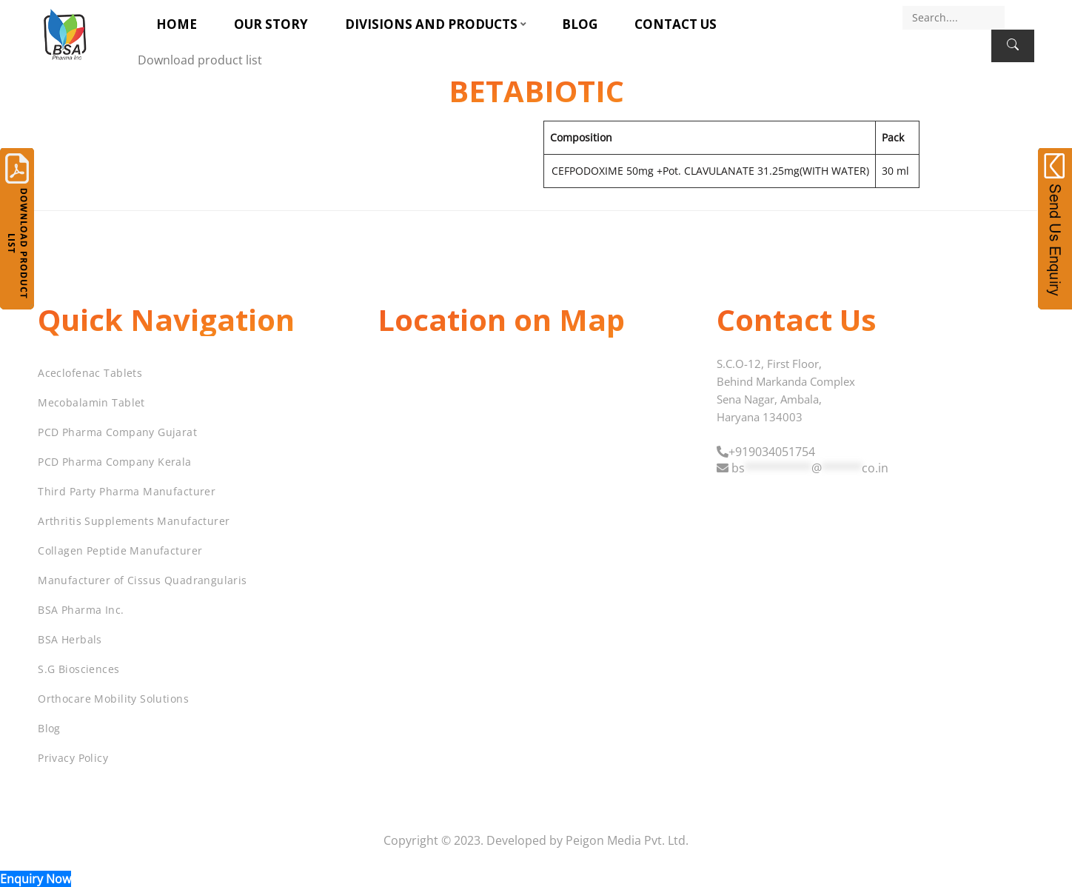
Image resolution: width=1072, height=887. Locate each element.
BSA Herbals (70, 639)
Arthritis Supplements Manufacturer (134, 521)
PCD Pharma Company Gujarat (117, 432)
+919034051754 (771, 452)
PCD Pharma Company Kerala (115, 462)
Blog (579, 24)
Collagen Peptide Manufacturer (120, 550)
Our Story (271, 24)
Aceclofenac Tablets (90, 373)
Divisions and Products (431, 24)
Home (176, 24)
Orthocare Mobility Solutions (113, 699)
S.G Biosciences (78, 669)
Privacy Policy (73, 758)
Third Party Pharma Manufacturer (126, 491)
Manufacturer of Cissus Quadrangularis (142, 580)
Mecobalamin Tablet (91, 402)
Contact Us (675, 24)
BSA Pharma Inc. (81, 610)
